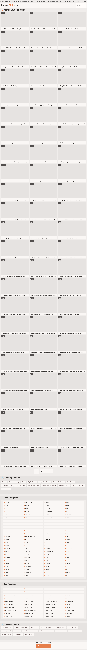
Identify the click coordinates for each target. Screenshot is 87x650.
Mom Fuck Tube (65, 1)
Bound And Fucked (64, 486)
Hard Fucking (70, 482)
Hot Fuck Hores (6, 489)
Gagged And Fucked (7, 486)
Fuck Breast (17, 631)
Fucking (17, 482)
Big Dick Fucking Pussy (78, 486)
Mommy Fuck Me (72, 628)
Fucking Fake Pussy (60, 628)
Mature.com (12, 5)
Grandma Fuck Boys (46, 628)
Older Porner (58, 1)
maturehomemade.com (16, 1)
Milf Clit (47, 1)
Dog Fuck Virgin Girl (7, 628)
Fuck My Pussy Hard (61, 631)
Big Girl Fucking (32, 482)
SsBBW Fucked (29, 635)
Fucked (4, 482)
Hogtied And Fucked (45, 482)
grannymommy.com (32, 1)
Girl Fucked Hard (6, 635)
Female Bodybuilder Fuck (29, 631)
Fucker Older (24, 1)
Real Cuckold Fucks (81, 1)
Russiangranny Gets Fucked (49, 486)
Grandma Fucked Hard (75, 631)
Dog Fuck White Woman (22, 628)
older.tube (52, 1)
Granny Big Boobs (41, 1)
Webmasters (43, 643)
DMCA (49, 643)
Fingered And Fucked (58, 482)
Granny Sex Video (72, 1)
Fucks (23, 482)
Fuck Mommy (34, 628)
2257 (37, 643)
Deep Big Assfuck (6, 631)
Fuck (10, 482)
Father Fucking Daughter (46, 631)
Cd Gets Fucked (18, 635)
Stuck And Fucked (20, 486)
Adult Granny (7, 1)
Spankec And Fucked (33, 486)
